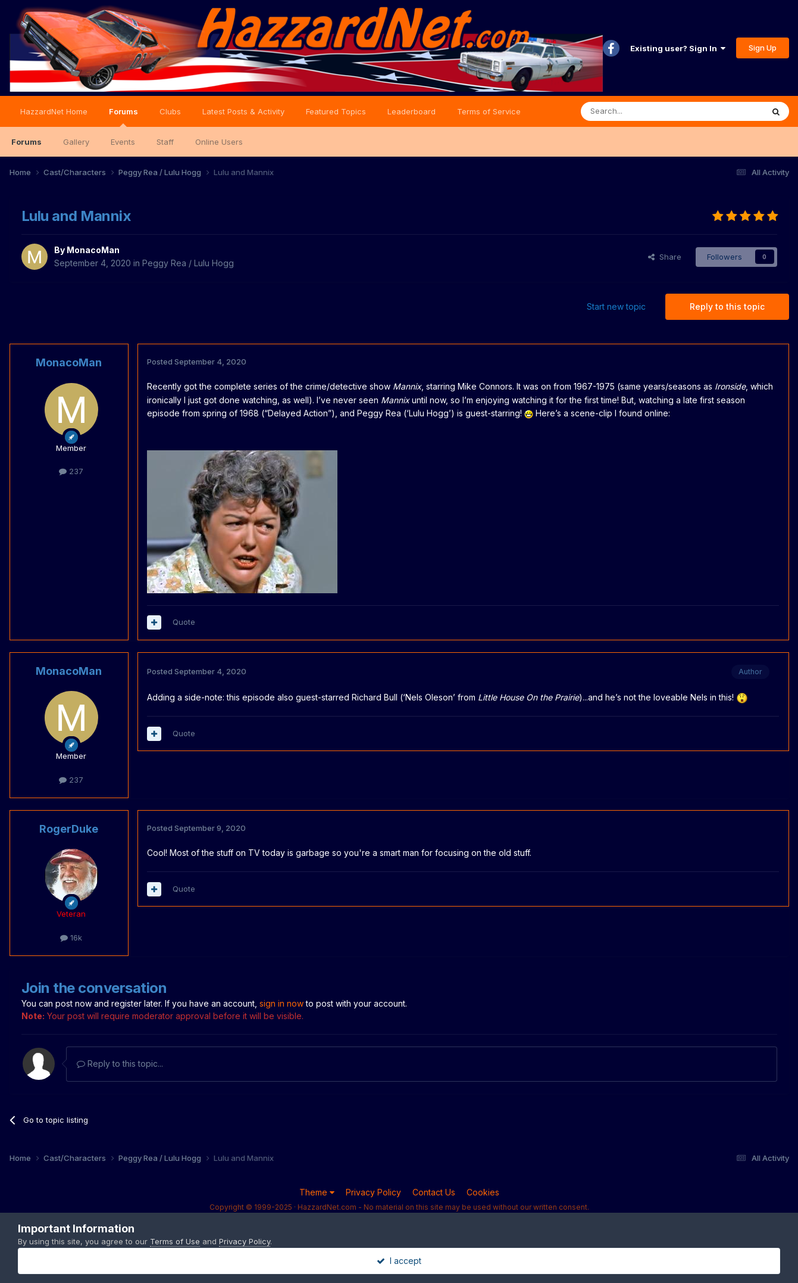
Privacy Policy (373, 1192)
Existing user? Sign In (677, 48)
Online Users (219, 142)
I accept (399, 1261)
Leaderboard (411, 111)
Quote (184, 622)
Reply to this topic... (120, 1063)
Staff (165, 142)
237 (71, 471)
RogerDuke (68, 829)
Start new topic (616, 306)
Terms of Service (489, 111)
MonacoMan (93, 250)
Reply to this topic (727, 306)
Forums (123, 117)
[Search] (641, 111)
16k (71, 937)
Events (123, 142)
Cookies (483, 1192)
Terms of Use (175, 1241)
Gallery (76, 142)
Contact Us (433, 1192)
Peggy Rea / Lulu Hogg (188, 263)
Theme (316, 1192)
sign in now (281, 1003)
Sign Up (763, 47)
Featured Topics (336, 111)
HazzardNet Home (53, 111)
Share (664, 256)
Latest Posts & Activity (243, 111)
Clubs (170, 111)
